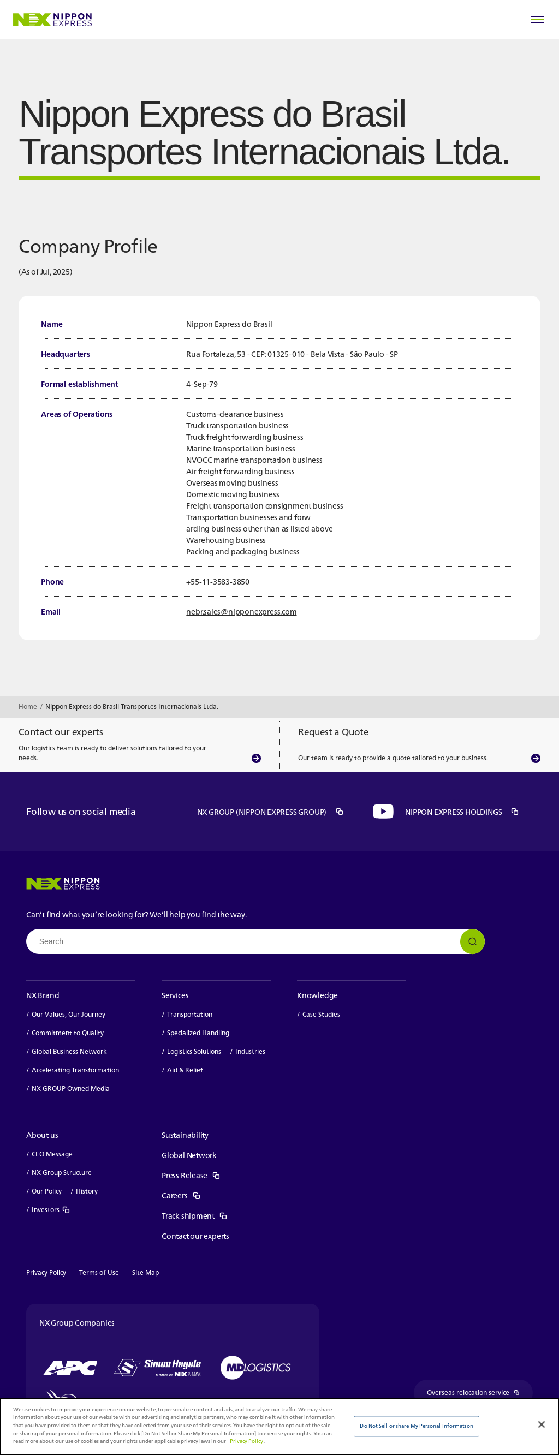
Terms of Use (99, 1272)
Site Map (145, 1272)
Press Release (191, 1175)
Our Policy (47, 1191)
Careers (181, 1195)
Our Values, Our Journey (68, 1014)
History (87, 1191)
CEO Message (52, 1154)
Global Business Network (69, 1052)
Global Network (189, 1155)
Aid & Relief (185, 1070)
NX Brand (42, 995)
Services (175, 995)
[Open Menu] (537, 19)
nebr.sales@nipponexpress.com (241, 611)
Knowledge (317, 995)
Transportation (189, 1014)
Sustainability (185, 1135)
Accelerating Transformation (75, 1070)
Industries (250, 1052)
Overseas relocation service (480, 1393)
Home (28, 706)
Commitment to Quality (68, 1033)
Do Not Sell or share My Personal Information (416, 1425)
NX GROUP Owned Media (71, 1089)
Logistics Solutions (194, 1052)
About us (42, 1135)
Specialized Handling (198, 1033)
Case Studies (321, 1014)
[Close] (542, 1424)
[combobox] (255, 941)
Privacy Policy (46, 1272)
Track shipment (195, 1216)
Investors (51, 1210)
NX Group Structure (62, 1173)
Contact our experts (195, 1236)
